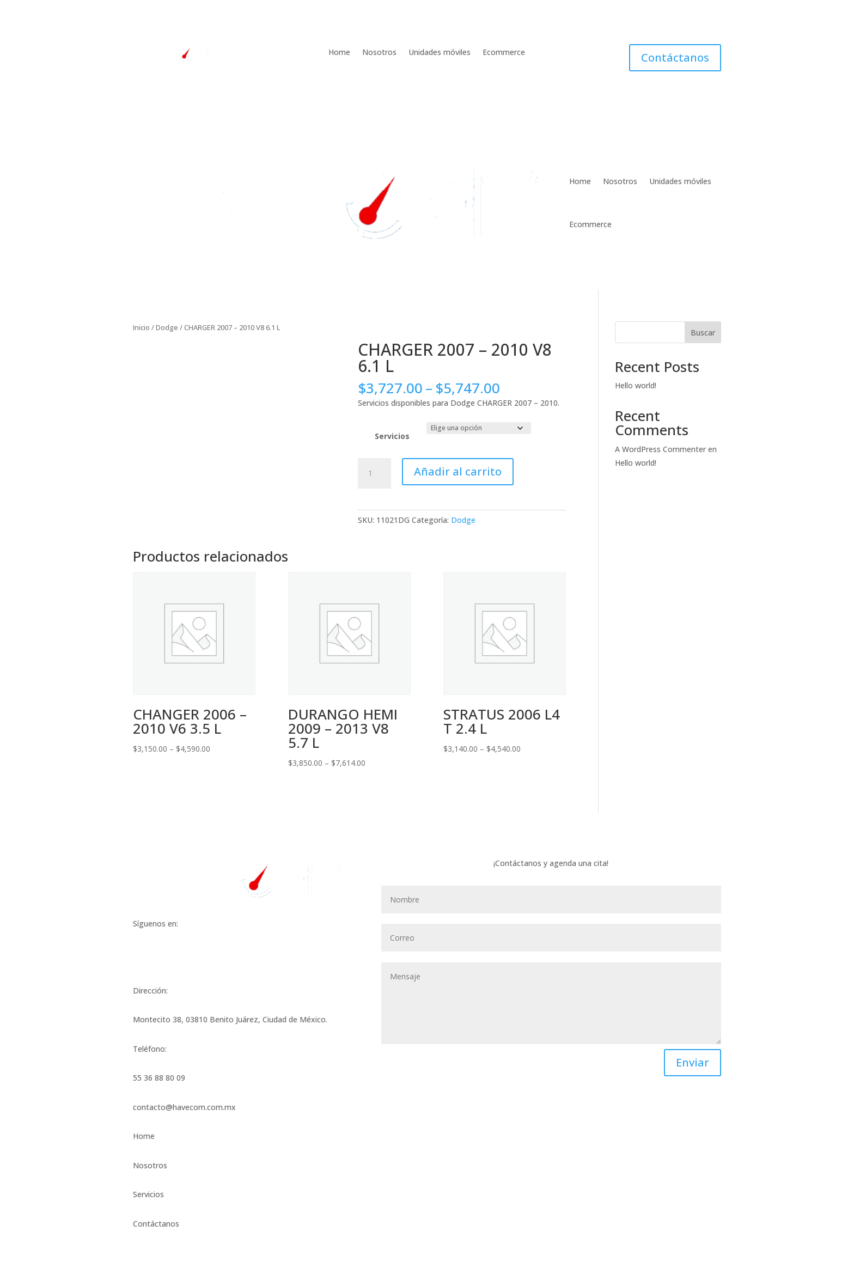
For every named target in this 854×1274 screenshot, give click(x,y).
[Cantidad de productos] (374, 473)
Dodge (167, 327)
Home (339, 52)
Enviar (692, 1062)
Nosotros (379, 52)
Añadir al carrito (458, 471)
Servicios (392, 436)
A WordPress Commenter (660, 449)
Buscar (703, 332)
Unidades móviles (439, 52)
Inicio (141, 327)
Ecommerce (504, 52)
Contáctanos (675, 57)
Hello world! (635, 385)
